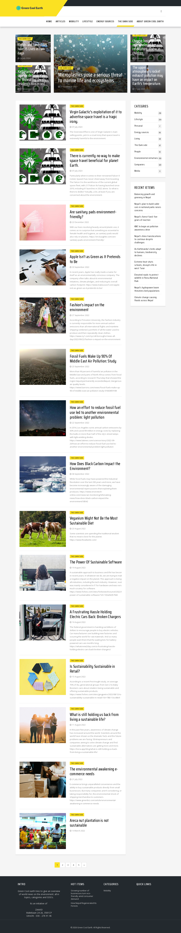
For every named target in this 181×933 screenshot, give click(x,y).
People (137, 151)
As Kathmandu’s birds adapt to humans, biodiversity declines (147, 252)
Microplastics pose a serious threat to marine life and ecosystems (90, 78)
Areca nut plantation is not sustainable (89, 822)
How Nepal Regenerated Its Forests (84, 904)
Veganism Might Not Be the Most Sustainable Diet (94, 520)
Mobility (138, 113)
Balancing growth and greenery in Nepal (144, 195)
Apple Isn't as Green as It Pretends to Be (95, 259)
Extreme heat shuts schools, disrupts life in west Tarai (145, 265)
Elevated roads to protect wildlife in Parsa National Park (146, 278)
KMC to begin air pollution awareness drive (146, 228)
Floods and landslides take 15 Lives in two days (32, 49)
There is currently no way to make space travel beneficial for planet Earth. (95, 160)
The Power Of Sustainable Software (96, 562)
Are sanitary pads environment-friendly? (93, 214)
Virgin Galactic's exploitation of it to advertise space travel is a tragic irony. (96, 117)
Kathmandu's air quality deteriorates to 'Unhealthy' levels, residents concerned (32, 78)
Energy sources (141, 132)
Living (137, 138)
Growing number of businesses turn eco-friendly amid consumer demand (82, 894)
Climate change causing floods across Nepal (145, 298)
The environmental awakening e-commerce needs (94, 771)
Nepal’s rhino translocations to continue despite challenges (147, 239)
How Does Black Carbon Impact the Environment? (95, 466)
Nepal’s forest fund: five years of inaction (145, 218)
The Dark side (25, 38)
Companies (139, 164)
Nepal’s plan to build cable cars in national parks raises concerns (147, 207)
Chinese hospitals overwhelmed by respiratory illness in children (146, 47)
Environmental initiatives (146, 158)
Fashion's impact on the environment (87, 307)
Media (137, 171)
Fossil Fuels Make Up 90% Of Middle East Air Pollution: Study (93, 358)
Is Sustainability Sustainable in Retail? (92, 668)
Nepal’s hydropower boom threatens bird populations (147, 289)
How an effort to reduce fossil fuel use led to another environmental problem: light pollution (95, 412)
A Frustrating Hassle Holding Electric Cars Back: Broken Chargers (95, 614)
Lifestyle (138, 119)
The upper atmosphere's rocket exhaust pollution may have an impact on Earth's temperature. (147, 76)
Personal (138, 126)
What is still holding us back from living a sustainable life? (94, 716)
